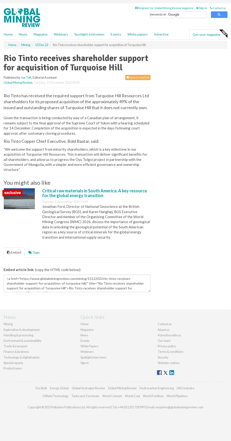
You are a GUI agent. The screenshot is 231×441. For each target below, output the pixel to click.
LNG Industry (186, 388)
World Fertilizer (153, 396)
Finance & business (16, 352)
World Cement (112, 396)
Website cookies (169, 363)
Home (8, 34)
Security (163, 357)
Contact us (218, 8)
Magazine (41, 34)
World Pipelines (177, 396)
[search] (178, 14)
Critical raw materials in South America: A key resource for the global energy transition (94, 193)
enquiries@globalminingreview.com (179, 407)
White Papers (89, 346)
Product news (13, 368)
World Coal (132, 396)
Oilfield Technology (55, 396)
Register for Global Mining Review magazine (164, 8)
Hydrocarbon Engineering (157, 388)
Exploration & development (22, 330)
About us (163, 330)
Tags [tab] (34, 252)
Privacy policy (167, 346)
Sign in (201, 8)
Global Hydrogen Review (88, 388)
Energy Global (59, 388)
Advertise (161, 34)
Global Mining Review (18, 82)
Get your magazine (210, 34)
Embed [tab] (14, 252)
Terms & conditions (170, 352)
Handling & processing (18, 335)
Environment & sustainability (22, 341)
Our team (164, 341)
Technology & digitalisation (22, 357)
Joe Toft (26, 77)
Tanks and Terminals (85, 396)
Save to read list (138, 77)
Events (116, 34)
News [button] (23, 34)
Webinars (61, 34)
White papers (137, 34)
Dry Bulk (41, 388)
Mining (8, 324)
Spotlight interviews (89, 34)
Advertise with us (169, 335)
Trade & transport (15, 346)
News (84, 335)
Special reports (13, 363)
